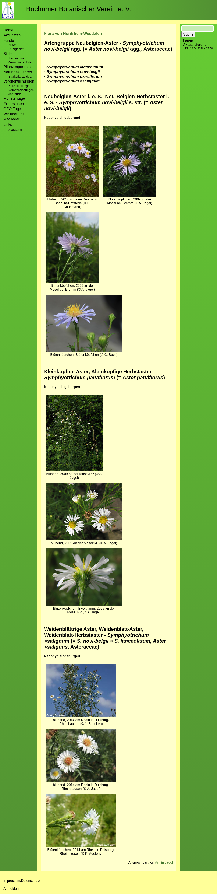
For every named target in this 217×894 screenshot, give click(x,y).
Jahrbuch (14, 94)
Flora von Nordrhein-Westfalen (73, 33)
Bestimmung (16, 58)
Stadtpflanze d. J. (20, 76)
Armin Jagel (164, 862)
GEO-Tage (12, 109)
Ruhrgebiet (15, 49)
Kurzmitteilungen (19, 86)
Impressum (12, 129)
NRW (12, 45)
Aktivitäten (12, 35)
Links (7, 124)
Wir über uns (14, 114)
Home (8, 30)
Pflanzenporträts (17, 67)
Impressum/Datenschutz (21, 881)
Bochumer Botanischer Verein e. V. (78, 9)
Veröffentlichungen (21, 90)
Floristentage (14, 98)
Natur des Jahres (17, 72)
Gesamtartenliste (20, 62)
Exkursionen (13, 104)
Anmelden (11, 888)
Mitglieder (11, 119)
